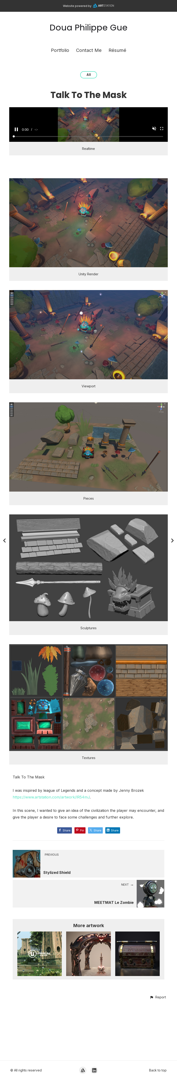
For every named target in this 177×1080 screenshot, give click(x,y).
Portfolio (60, 50)
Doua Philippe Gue (88, 27)
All (88, 75)
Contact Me (89, 50)
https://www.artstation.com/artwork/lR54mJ (51, 851)
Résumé (117, 50)
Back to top (158, 1070)
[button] (158, 1051)
